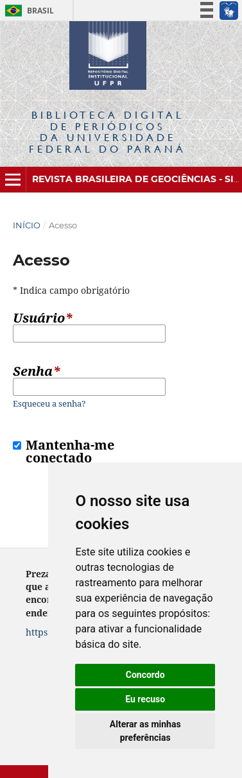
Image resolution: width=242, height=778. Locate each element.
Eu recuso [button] (145, 699)
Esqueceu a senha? (49, 403)
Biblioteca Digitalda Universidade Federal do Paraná (107, 131)
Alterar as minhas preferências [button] (145, 731)
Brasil (27, 10)
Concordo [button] (145, 675)
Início (26, 225)
